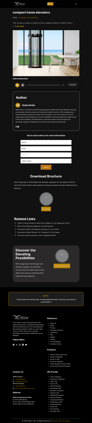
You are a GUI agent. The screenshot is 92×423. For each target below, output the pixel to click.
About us (53, 323)
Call (50, 4)
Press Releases (55, 342)
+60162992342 (20, 386)
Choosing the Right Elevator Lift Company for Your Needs (38, 232)
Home (15, 17)
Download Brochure (62, 266)
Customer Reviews (56, 330)
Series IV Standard (56, 361)
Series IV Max (55, 359)
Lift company (54, 409)
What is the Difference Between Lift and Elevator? (35, 226)
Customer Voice (55, 344)
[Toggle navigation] (76, 4)
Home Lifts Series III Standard (60, 366)
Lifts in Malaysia (55, 377)
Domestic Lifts (55, 411)
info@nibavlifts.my (21, 381)
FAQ (51, 335)
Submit (46, 167)
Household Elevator (57, 400)
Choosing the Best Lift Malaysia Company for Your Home (38, 229)
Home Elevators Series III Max (60, 364)
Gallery (52, 337)
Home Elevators (55, 386)
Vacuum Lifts (54, 393)
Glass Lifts (53, 381)
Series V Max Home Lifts (58, 355)
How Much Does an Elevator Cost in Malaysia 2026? (36, 235)
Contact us (54, 332)
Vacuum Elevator (56, 397)
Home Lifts (54, 384)
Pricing (52, 328)
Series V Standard (56, 357)
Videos (52, 339)
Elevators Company (56, 390)
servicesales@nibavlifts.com (24, 388)
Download (46, 209)
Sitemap (67, 421)
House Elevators (55, 404)
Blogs (52, 325)
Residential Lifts (55, 388)
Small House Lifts (56, 402)
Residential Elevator (57, 395)
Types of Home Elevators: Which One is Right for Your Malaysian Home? (43, 223)
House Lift (53, 407)
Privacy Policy (57, 421)
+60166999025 (20, 379)
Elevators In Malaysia (57, 379)
